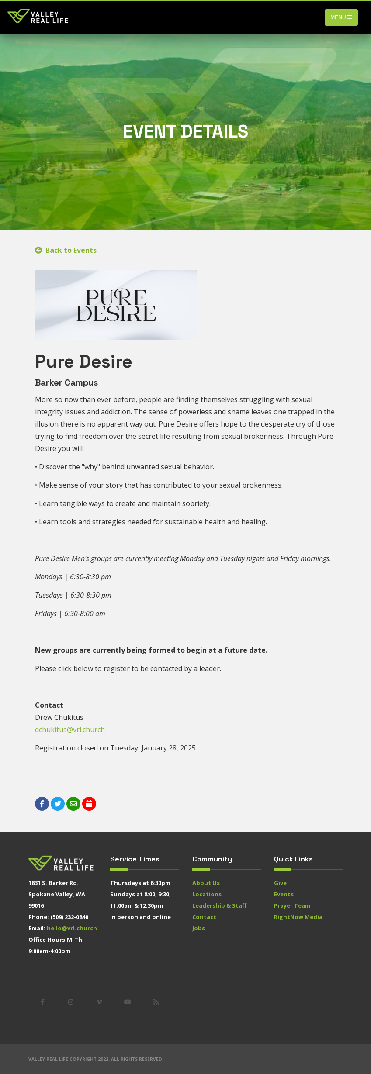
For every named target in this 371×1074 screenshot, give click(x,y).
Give (280, 883)
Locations (207, 894)
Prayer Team (292, 905)
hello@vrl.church (72, 928)
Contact (204, 917)
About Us (206, 883)
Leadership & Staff (219, 905)
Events (284, 894)
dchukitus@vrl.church (70, 729)
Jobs (198, 928)
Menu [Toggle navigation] (341, 17)
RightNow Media (298, 917)
